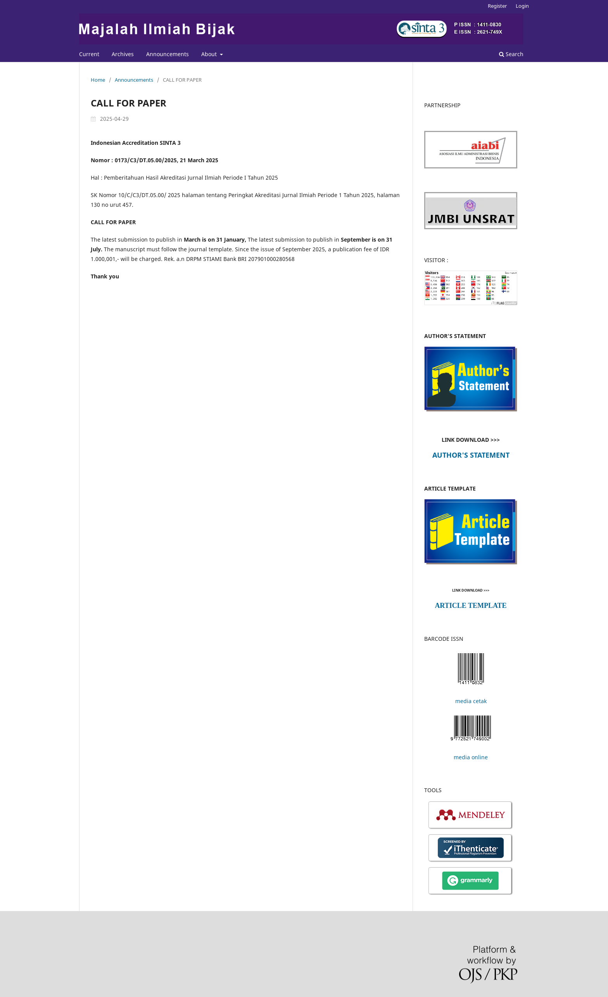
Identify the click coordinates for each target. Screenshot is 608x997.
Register (497, 5)
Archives (123, 54)
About (209, 54)
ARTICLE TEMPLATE (470, 605)
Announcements (167, 54)
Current (89, 54)
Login (522, 5)
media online (471, 757)
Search (511, 54)
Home (98, 79)
